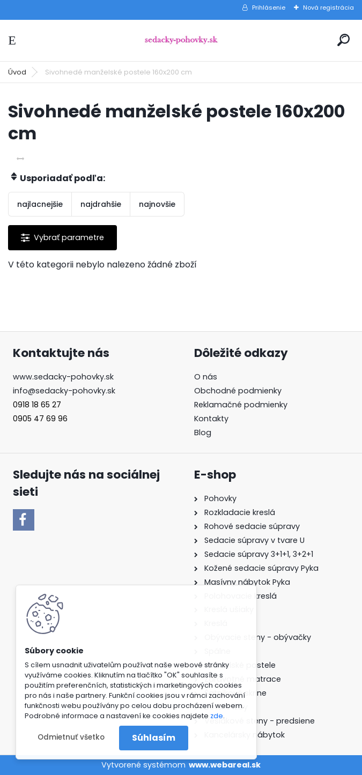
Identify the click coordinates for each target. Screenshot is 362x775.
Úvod (17, 72)
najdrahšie (100, 204)
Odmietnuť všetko (71, 737)
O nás (205, 376)
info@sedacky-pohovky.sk (64, 390)
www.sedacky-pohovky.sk (63, 376)
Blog (202, 432)
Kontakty (211, 418)
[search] (343, 39)
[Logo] (181, 40)
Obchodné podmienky (238, 390)
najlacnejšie (40, 204)
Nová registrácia (328, 7)
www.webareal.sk (225, 764)
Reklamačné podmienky (240, 404)
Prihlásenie (268, 7)
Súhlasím (153, 738)
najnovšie (157, 204)
